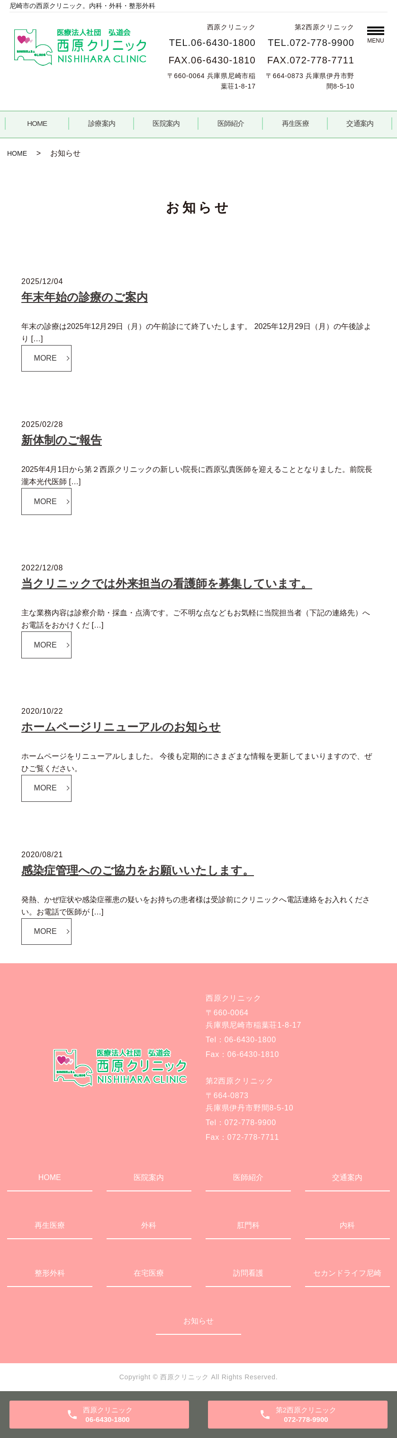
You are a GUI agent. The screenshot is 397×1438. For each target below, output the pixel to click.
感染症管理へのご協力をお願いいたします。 (137, 870)
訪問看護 (248, 1273)
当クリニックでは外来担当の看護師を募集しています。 (166, 583)
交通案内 (359, 123)
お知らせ (198, 1321)
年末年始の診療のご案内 (84, 297)
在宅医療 (149, 1273)
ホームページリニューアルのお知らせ (121, 726)
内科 (347, 1225)
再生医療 (295, 123)
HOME (37, 123)
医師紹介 (230, 123)
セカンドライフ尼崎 (347, 1273)
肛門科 (248, 1225)
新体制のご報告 (61, 440)
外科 (148, 1225)
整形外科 (50, 1273)
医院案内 (166, 123)
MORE (45, 358)
